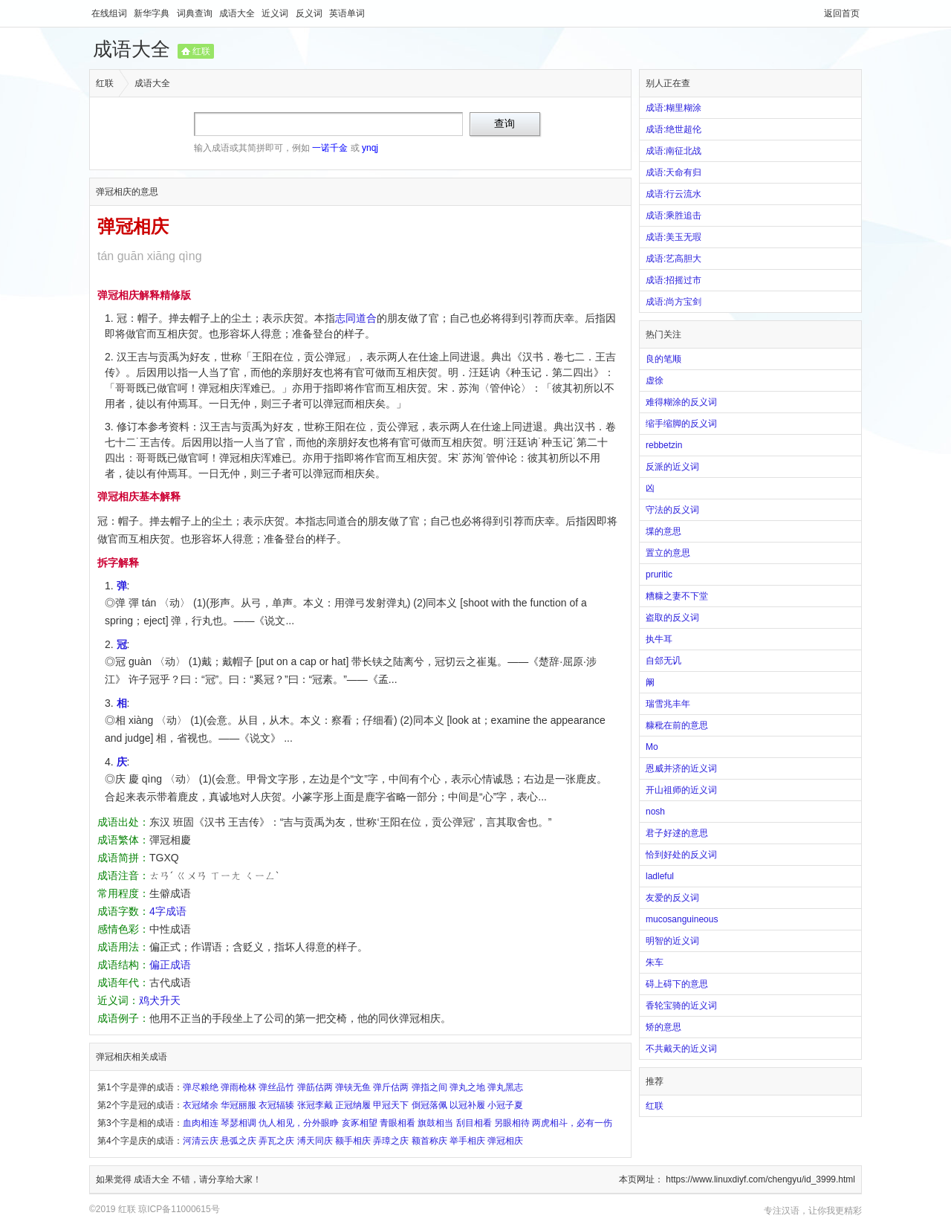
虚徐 (654, 380)
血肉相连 (200, 1123)
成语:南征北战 (673, 151)
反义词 (310, 13)
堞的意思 (663, 531)
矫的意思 (663, 1027)
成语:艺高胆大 (673, 258)
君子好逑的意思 (677, 833)
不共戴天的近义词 (681, 1048)
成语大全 (238, 13)
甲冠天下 (391, 1105)
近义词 (276, 13)
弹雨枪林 (238, 1087)
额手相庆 (353, 1141)
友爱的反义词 (672, 898)
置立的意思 (668, 553)
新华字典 (153, 13)
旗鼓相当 (435, 1123)
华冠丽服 (238, 1105)
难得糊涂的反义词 (681, 402)
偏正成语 (170, 965)
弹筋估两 (315, 1087)
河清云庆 (200, 1141)
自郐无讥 (663, 660)
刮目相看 (474, 1123)
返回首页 (842, 13)
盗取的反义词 (672, 617)
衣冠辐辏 (276, 1105)
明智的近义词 (672, 941)
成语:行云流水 (673, 194)
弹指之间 (429, 1087)
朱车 (654, 962)
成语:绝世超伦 (673, 129)
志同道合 (356, 318)
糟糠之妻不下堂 (677, 596)
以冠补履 (467, 1105)
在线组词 (110, 13)
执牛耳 (659, 639)
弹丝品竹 (276, 1087)
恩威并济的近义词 (681, 768)
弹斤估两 (391, 1087)
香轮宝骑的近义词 (681, 1005)
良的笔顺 (663, 359)
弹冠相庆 (505, 1141)
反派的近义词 (672, 467)
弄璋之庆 (391, 1141)
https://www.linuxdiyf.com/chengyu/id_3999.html (760, 1179)
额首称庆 (429, 1141)
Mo (652, 747)
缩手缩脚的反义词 (681, 423)
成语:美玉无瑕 (673, 237)
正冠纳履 (353, 1105)
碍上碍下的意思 (677, 984)
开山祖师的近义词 (681, 790)
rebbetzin (664, 445)
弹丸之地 (467, 1087)
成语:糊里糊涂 (673, 108)
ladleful (660, 876)
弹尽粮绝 (200, 1087)
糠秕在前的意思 (677, 725)
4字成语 (167, 911)
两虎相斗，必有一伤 (572, 1123)
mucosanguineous (682, 919)
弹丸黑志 (505, 1087)
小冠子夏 (505, 1105)
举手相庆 (467, 1141)
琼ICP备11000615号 (178, 1209)
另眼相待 (512, 1123)
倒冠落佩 (429, 1105)
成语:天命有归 (673, 172)
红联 (201, 51)
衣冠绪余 (200, 1105)
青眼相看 (397, 1123)
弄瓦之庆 (276, 1141)
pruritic (659, 574)
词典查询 (196, 13)
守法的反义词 (672, 510)
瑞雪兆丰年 (668, 704)
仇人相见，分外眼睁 (299, 1123)
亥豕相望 (359, 1123)
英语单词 (347, 13)
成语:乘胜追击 (673, 215)
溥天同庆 (315, 1141)
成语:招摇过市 (673, 280)
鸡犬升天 (160, 1000)
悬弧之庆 (238, 1141)
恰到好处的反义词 (681, 854)
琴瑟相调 (238, 1123)
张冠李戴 (315, 1105)
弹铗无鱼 (353, 1087)
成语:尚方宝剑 (673, 302)
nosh (655, 811)
